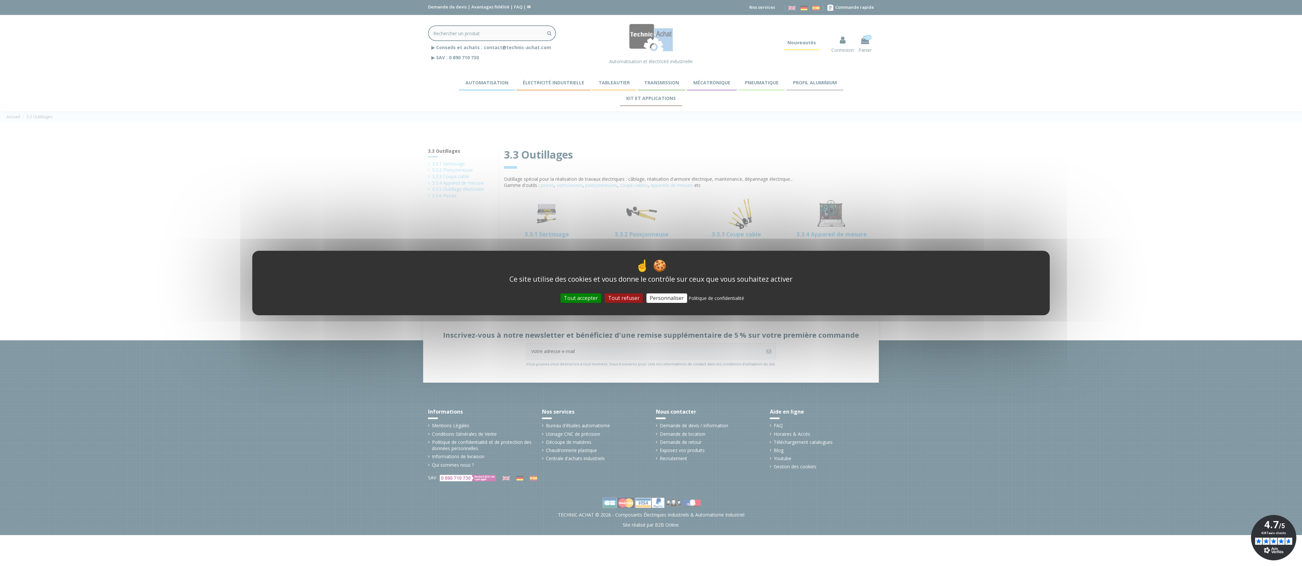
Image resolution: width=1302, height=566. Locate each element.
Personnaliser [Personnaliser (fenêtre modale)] (667, 298)
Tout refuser (624, 298)
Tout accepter (581, 298)
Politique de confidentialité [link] (716, 298)
